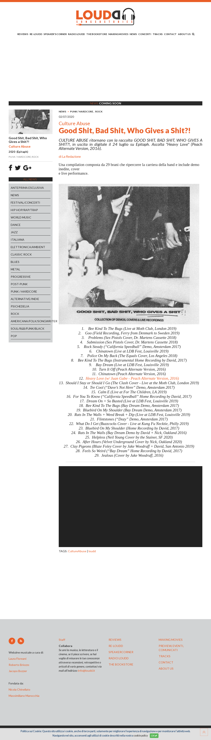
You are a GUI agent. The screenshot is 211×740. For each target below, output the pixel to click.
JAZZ (14, 232)
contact (166, 662)
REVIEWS (22, 34)
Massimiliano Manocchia (24, 695)
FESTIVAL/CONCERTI (25, 202)
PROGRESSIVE (21, 276)
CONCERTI (144, 34)
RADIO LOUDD (76, 34)
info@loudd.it (86, 670)
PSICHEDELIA (20, 306)
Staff (62, 639)
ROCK (15, 313)
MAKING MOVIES (118, 34)
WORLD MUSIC (21, 217)
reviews (115, 639)
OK (154, 735)
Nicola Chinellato (19, 689)
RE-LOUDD (36, 34)
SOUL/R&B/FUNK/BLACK (27, 328)
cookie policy (140, 735)
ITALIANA (17, 239)
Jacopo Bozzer (18, 671)
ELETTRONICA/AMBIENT (28, 247)
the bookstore (121, 664)
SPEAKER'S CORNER (55, 34)
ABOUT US (184, 34)
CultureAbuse (77, 551)
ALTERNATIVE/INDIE (25, 299)
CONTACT (170, 34)
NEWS (133, 34)
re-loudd (116, 646)
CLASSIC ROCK (21, 254)
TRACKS (158, 34)
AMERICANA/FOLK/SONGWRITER (30, 321)
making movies (171, 639)
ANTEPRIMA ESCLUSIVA (27, 187)
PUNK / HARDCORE (24, 291)
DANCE (16, 224)
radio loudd (119, 658)
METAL (15, 269)
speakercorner (121, 652)
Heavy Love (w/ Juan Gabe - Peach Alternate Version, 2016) (132, 378)
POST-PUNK (19, 284)
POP (14, 336)
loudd (92, 551)
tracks (164, 656)
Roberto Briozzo (19, 664)
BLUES (15, 262)
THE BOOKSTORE (96, 34)
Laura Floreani (18, 658)
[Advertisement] (105, 69)
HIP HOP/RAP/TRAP (24, 210)
